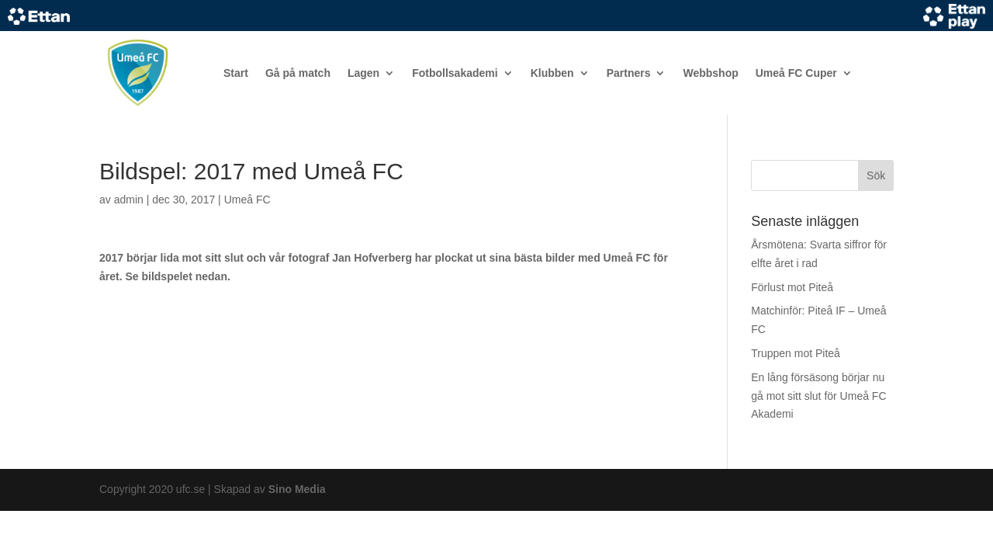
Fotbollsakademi (454, 73)
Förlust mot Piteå (792, 287)
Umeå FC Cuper (796, 73)
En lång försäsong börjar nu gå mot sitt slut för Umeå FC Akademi (818, 396)
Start (235, 73)
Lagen (363, 73)
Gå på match (297, 73)
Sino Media (297, 489)
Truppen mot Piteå (795, 353)
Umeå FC (247, 199)
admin (129, 199)
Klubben (552, 73)
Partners (629, 73)
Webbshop (710, 73)
